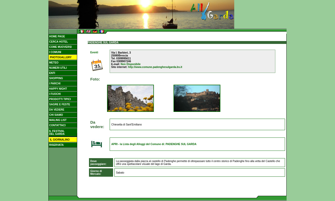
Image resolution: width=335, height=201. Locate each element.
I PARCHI (54, 83)
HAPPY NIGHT (57, 88)
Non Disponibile (131, 64)
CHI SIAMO (55, 114)
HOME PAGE (56, 36)
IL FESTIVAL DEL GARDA (56, 132)
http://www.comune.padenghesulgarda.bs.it (155, 67)
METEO (53, 62)
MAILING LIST (57, 120)
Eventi (94, 52)
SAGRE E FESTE (59, 104)
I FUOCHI (54, 94)
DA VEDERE (56, 109)
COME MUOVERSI (60, 46)
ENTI (51, 73)
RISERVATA (56, 144)
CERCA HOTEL (58, 41)
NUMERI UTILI (57, 67)
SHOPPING (55, 78)
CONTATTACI (57, 125)
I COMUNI (54, 52)
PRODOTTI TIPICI (59, 99)
